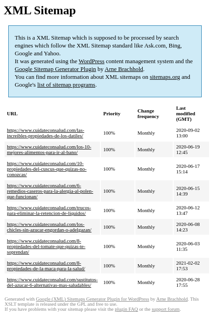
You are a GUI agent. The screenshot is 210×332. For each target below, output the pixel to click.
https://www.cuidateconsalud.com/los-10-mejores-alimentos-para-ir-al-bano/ (49, 149)
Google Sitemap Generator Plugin (55, 68)
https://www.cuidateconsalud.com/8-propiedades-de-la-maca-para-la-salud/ (46, 265)
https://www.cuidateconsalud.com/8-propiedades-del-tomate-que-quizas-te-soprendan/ (46, 246)
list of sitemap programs (66, 84)
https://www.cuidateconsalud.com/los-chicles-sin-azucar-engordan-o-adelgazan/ (49, 226)
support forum (166, 309)
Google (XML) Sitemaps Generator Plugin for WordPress (92, 299)
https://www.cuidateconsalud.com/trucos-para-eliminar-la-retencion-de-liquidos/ (49, 210)
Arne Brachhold (124, 68)
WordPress (92, 61)
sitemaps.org (165, 76)
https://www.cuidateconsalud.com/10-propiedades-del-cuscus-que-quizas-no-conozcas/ (47, 168)
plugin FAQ (126, 309)
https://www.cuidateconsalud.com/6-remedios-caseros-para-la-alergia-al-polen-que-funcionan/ (50, 191)
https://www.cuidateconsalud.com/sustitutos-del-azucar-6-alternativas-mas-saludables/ (52, 282)
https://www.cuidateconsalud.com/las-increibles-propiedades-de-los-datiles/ (45, 132)
